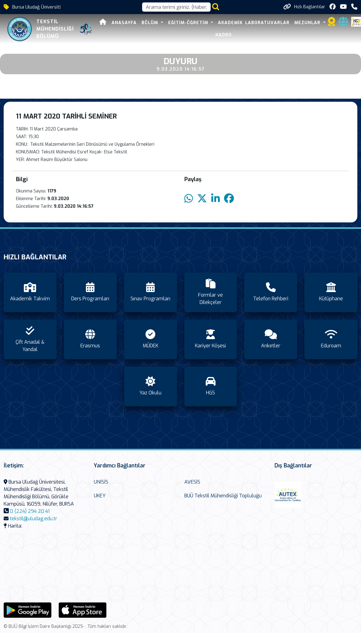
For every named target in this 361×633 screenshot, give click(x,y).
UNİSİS (101, 482)
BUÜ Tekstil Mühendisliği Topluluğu (223, 495)
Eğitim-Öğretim (189, 23)
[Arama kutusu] (176, 7)
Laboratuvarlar (267, 23)
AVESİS (192, 482)
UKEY (99, 495)
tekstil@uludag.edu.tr (33, 518)
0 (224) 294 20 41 (30, 511)
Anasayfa (124, 23)
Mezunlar (308, 23)
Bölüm (151, 23)
